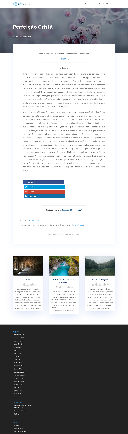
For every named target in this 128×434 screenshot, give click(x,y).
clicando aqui (78, 211)
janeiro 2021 (18, 355)
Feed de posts (18, 415)
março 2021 (18, 349)
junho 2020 (18, 377)
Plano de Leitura (90, 4)
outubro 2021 (18, 327)
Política (16, 400)
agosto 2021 (18, 333)
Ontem (28, 266)
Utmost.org (75, 220)
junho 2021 (18, 339)
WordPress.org (19, 421)
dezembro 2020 (19, 358)
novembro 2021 (19, 324)
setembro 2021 (19, 330)
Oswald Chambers (36, 206)
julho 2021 (17, 336)
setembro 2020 (19, 367)
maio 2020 (17, 380)
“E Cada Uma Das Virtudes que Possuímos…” (64, 267)
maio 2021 (17, 343)
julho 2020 (17, 374)
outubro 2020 (18, 364)
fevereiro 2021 (19, 352)
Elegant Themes (28, 431)
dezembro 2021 (19, 321)
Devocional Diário (105, 4)
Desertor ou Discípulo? (100, 266)
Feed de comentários (21, 418)
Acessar (16, 412)
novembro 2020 (19, 361)
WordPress (52, 431)
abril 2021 (17, 346)
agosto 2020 (18, 371)
